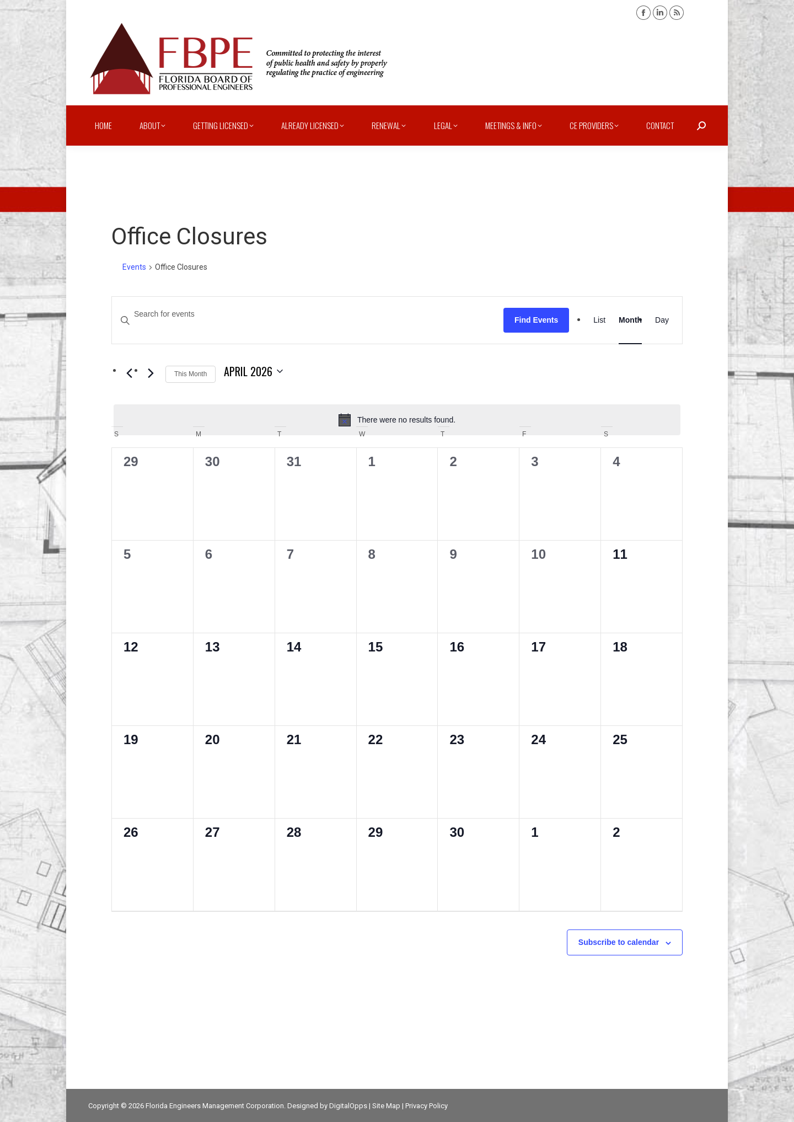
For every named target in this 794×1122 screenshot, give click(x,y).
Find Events (536, 320)
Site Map (386, 1106)
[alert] (397, 419)
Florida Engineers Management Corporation (215, 1106)
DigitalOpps (348, 1106)
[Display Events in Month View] (630, 320)
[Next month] (150, 373)
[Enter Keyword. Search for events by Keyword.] (307, 314)
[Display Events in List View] (599, 320)
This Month (190, 374)
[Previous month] (129, 373)
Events (134, 267)
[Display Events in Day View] (662, 320)
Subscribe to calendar (618, 942)
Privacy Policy (426, 1106)
